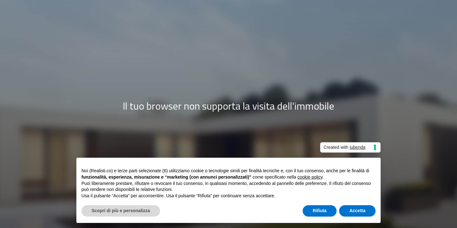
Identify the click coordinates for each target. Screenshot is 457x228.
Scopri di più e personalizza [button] (121, 210)
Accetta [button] (357, 210)
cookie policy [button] (310, 177)
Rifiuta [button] (320, 210)
